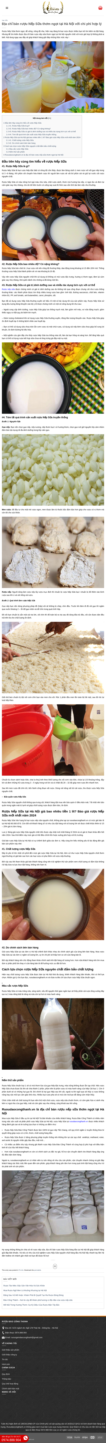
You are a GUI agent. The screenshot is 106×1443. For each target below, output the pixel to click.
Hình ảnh (6, 1364)
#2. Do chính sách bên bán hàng (20, 143)
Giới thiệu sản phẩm (10, 1350)
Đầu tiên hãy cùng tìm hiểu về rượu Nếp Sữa (22, 123)
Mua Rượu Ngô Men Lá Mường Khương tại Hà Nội (25, 1290)
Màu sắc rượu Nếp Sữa (17, 149)
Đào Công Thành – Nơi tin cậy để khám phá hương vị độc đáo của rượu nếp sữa (37, 1300)
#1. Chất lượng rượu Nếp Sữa (20, 140)
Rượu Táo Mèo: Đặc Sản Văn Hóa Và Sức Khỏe (24, 1286)
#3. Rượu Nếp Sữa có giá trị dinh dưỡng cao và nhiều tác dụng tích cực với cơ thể (41, 131)
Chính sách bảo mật (10, 1389)
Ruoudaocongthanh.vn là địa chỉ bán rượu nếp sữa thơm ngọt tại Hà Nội (33, 155)
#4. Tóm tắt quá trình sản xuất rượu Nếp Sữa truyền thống (31, 135)
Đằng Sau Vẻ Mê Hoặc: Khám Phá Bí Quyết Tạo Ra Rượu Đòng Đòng (33, 1295)
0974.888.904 (21, 1333)
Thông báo (6, 1379)
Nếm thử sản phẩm (15, 152)
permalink (37, 1270)
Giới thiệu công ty (9, 1355)
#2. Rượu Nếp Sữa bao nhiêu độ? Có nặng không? (28, 129)
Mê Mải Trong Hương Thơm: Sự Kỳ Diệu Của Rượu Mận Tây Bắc (31, 1305)
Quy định (6, 1374)
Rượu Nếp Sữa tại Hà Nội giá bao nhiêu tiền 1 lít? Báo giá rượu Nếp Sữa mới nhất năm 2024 (41, 137)
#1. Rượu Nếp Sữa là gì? (18, 126)
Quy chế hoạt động (10, 1384)
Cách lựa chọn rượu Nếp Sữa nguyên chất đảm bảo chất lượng (29, 146)
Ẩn (49, 118)
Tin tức (5, 20)
